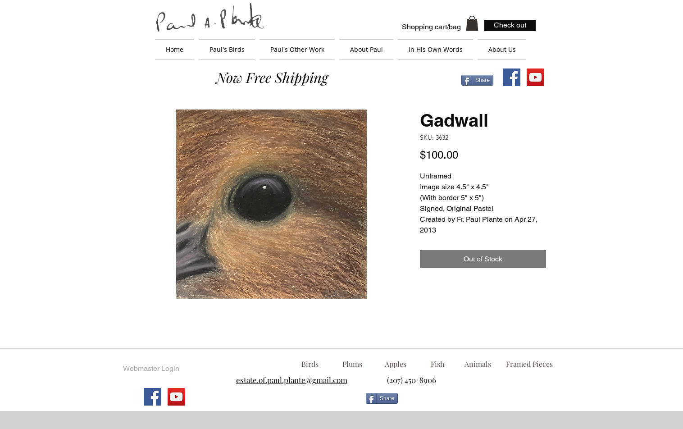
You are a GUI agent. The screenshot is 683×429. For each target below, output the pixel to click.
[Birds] (309, 364)
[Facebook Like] (474, 402)
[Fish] (437, 364)
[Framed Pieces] (529, 364)
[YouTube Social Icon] (535, 77)
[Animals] (477, 364)
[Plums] (352, 364)
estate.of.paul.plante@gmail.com (291, 380)
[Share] (477, 80)
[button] (472, 23)
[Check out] (510, 25)
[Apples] (395, 364)
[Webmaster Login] (151, 368)
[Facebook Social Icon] (511, 77)
